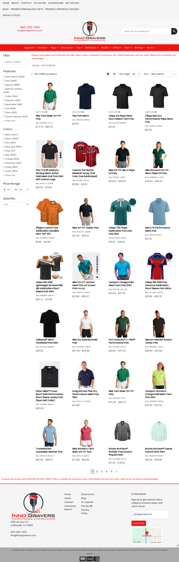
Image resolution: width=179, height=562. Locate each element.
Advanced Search (70, 507)
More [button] (150, 47)
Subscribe (138, 523)
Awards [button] (42, 47)
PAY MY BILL (40, 3)
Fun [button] (78, 47)
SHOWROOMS (55, 3)
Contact (69, 502)
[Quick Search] (146, 31)
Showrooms (87, 494)
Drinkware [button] (66, 47)
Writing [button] (138, 47)
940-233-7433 (30, 27)
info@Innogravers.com (29, 30)
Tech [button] (127, 47)
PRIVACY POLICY (11, 15)
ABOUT (15, 3)
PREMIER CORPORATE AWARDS (62, 9)
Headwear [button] (90, 47)
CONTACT (26, 3)
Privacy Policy (85, 511)
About (67, 498)
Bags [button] (53, 47)
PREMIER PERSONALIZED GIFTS (27, 9)
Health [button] (104, 47)
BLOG (6, 9)
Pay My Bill (86, 506)
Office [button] (116, 47)
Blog (83, 498)
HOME (6, 3)
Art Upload (87, 502)
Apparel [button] (28, 47)
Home (67, 494)
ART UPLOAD (72, 3)
